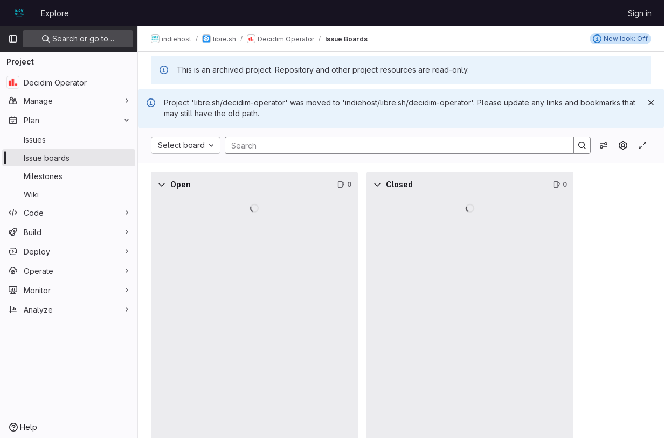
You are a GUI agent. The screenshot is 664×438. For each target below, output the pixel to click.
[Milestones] (68, 176)
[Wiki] (68, 194)
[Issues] (68, 139)
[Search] (394, 145)
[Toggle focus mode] (642, 145)
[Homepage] (19, 13)
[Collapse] (161, 184)
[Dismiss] (651, 102)
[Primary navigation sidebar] (13, 38)
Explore (55, 13)
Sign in (640, 13)
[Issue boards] (68, 157)
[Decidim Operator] (68, 82)
